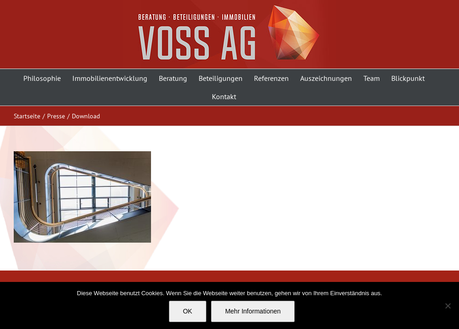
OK (187, 311)
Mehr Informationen (253, 311)
